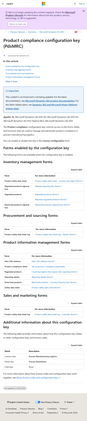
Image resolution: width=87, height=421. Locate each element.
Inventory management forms (18, 69)
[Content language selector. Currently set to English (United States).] (18, 402)
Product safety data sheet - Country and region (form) (58, 181)
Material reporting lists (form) (47, 186)
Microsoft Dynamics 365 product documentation (50, 100)
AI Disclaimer (11, 408)
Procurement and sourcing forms (20, 73)
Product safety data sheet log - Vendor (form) (55, 234)
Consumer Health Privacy (16, 412)
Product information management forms (23, 77)
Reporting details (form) (42, 277)
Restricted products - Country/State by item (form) (53, 282)
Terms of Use (38, 412)
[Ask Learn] (76, 32)
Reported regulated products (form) (50, 199)
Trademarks (52, 412)
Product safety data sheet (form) (45, 287)
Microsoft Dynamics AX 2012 (51, 32)
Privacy (63, 408)
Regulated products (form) (46, 194)
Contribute (52, 408)
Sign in (82, 3)
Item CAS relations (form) (42, 261)
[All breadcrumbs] (5, 32)
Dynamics (32, 32)
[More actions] (81, 32)
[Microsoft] (43, 4)
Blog (40, 408)
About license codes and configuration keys (37, 377)
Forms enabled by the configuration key (23, 66)
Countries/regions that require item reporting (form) (54, 271)
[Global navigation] (3, 3)
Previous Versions (17, 32)
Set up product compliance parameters (48, 266)
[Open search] (75, 3)
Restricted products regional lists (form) (52, 204)
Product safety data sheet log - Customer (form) (55, 314)
